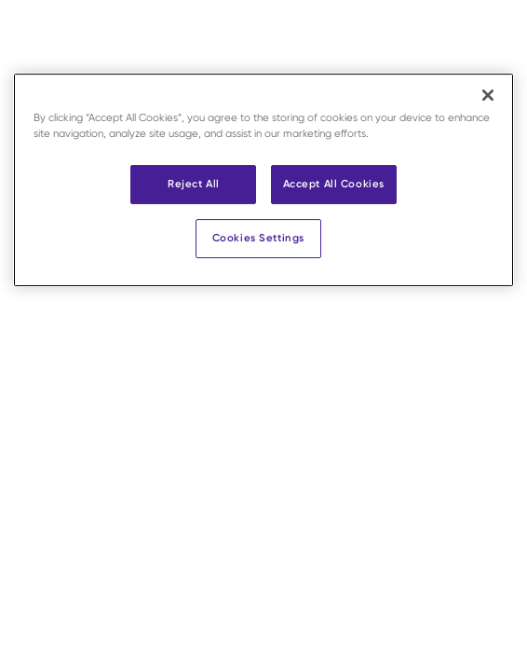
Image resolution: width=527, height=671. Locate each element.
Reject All (194, 183)
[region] (263, 180)
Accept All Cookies (334, 183)
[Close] (487, 95)
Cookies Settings (258, 237)
